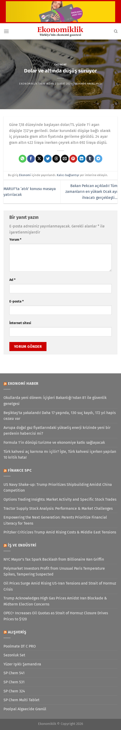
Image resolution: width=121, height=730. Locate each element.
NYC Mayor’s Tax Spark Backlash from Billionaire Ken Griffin (54, 559)
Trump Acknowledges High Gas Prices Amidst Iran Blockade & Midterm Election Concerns (55, 601)
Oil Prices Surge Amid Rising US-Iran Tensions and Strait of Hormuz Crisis (60, 586)
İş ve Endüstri (22, 545)
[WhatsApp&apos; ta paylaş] (22, 159)
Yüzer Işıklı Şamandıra (22, 664)
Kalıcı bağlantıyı (68, 175)
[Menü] (6, 31)
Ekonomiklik (28, 83)
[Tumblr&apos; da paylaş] (90, 159)
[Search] (115, 31)
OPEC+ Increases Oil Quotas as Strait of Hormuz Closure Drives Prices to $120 (56, 616)
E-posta (16, 301)
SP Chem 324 (14, 691)
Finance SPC (20, 470)
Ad (12, 280)
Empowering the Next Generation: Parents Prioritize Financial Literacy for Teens (55, 520)
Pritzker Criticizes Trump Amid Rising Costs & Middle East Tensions (60, 532)
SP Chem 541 (14, 673)
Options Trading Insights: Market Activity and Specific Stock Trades (60, 499)
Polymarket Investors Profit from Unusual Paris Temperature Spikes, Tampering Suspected (54, 571)
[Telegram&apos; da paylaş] (98, 159)
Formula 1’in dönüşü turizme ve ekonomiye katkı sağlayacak (54, 442)
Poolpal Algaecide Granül (25, 709)
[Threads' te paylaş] (56, 159)
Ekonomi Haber (23, 383)
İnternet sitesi (20, 323)
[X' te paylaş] (39, 159)
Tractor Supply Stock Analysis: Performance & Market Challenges (58, 508)
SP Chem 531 (14, 682)
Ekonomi (60, 64)
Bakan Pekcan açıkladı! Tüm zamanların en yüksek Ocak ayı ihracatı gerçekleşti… (91, 192)
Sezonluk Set (14, 655)
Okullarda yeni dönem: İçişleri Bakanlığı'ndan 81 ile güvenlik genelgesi (55, 400)
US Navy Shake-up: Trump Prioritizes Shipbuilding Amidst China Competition (58, 487)
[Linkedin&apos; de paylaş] (81, 159)
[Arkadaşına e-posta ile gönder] (65, 159)
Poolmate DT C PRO (20, 646)
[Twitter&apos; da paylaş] (48, 159)
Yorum (15, 240)
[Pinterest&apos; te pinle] (73, 159)
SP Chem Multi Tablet (21, 700)
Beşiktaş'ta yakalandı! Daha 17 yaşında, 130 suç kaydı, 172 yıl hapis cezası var (60, 416)
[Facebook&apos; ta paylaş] (31, 159)
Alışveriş (17, 632)
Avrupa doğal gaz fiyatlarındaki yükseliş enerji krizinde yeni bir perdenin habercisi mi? (57, 430)
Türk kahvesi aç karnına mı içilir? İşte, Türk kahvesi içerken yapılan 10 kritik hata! (60, 454)
